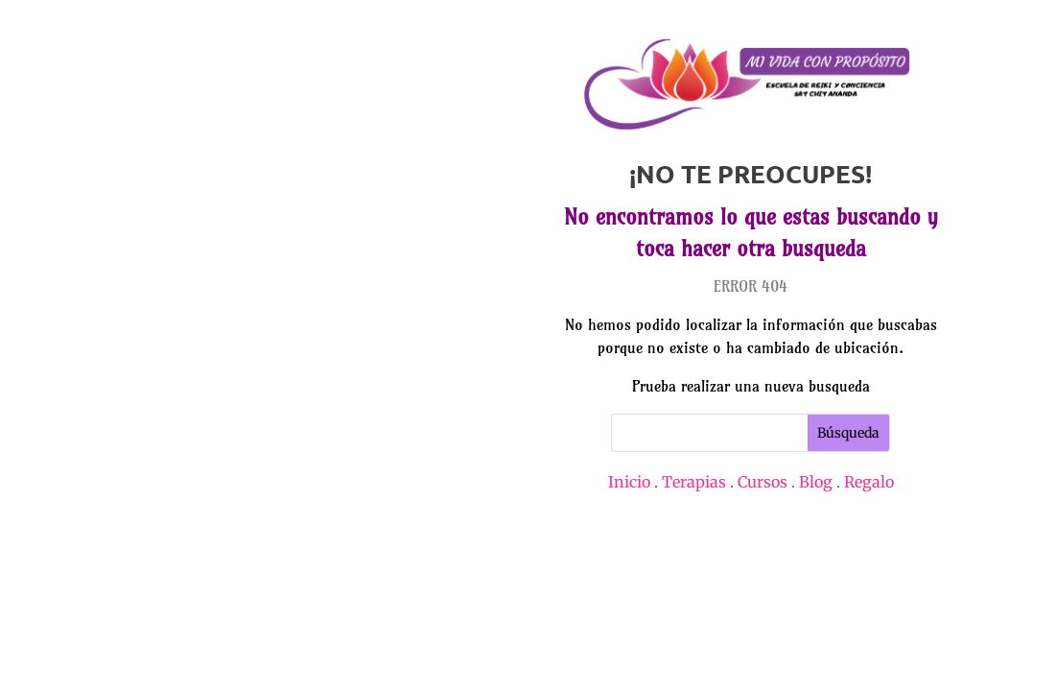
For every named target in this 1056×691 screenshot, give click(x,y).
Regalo (869, 481)
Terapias (694, 481)
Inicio (629, 481)
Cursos (762, 481)
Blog (816, 481)
